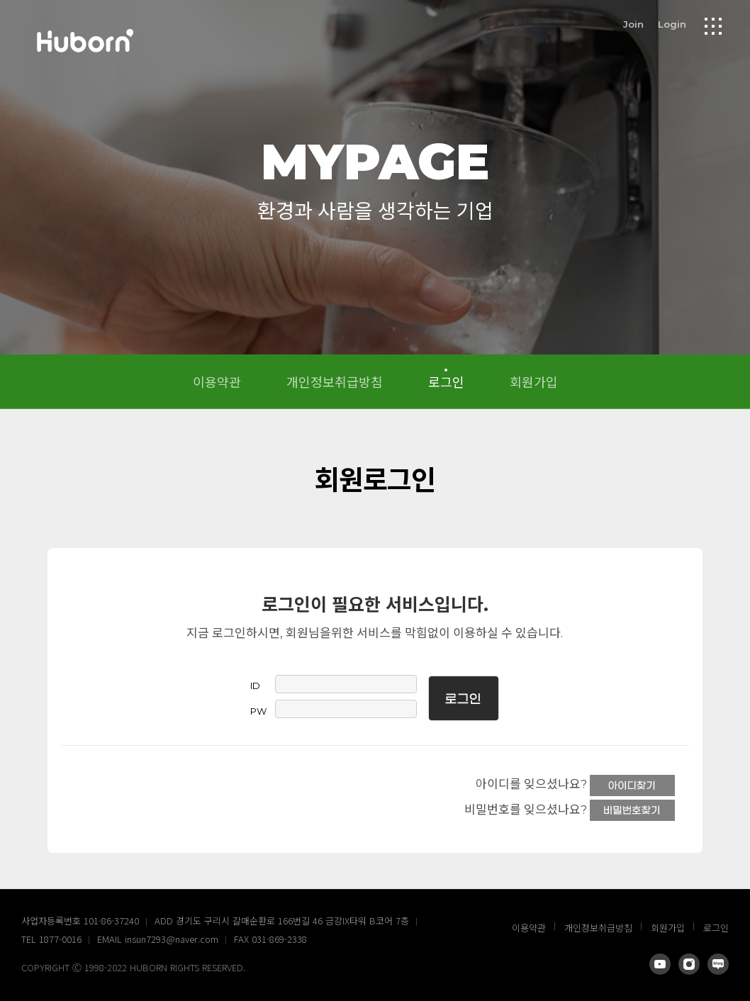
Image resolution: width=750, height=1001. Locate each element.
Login (672, 24)
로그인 (446, 381)
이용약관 (217, 381)
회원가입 (534, 381)
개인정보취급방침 (334, 381)
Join (633, 24)
